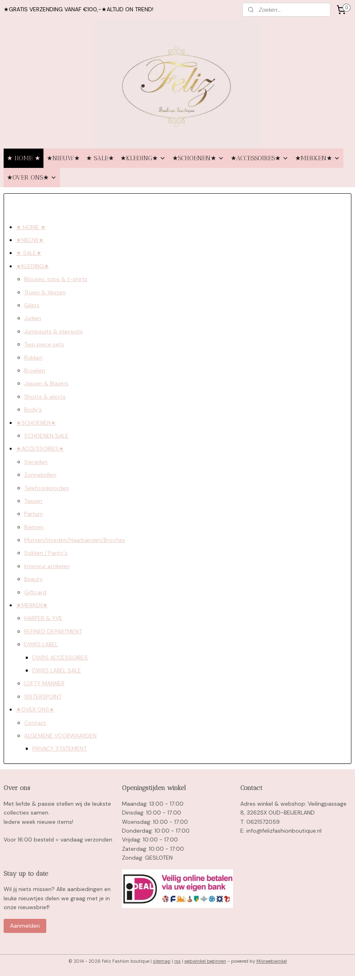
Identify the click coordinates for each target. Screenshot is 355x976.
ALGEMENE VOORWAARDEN (60, 735)
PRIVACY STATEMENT (59, 748)
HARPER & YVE (43, 618)
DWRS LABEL (41, 644)
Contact (35, 722)
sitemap (162, 961)
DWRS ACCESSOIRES (60, 657)
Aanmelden (25, 925)
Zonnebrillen (40, 474)
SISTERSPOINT (43, 696)
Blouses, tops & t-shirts (55, 279)
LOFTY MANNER (44, 683)
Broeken (34, 370)
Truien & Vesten (45, 292)
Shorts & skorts (45, 396)
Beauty (33, 579)
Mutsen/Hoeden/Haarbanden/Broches (74, 540)
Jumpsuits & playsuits (53, 331)
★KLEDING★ (143, 158)
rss (177, 961)
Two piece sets (44, 344)
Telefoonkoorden (46, 487)
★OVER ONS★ (32, 177)
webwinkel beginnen (205, 961)
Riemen (33, 526)
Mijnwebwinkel (271, 961)
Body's (33, 409)
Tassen (33, 501)
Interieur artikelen (47, 566)
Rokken (33, 357)
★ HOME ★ (23, 158)
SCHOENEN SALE (46, 435)
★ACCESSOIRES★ (260, 158)
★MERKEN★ (317, 158)
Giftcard (35, 592)
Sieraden (35, 461)
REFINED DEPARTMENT (53, 631)
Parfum (33, 513)
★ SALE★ (100, 158)
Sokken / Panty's (46, 552)
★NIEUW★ (63, 158)
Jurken (32, 318)
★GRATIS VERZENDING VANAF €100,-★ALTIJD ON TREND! (78, 9)
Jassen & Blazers (46, 383)
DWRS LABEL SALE (56, 670)
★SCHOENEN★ (198, 158)
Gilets (31, 305)
